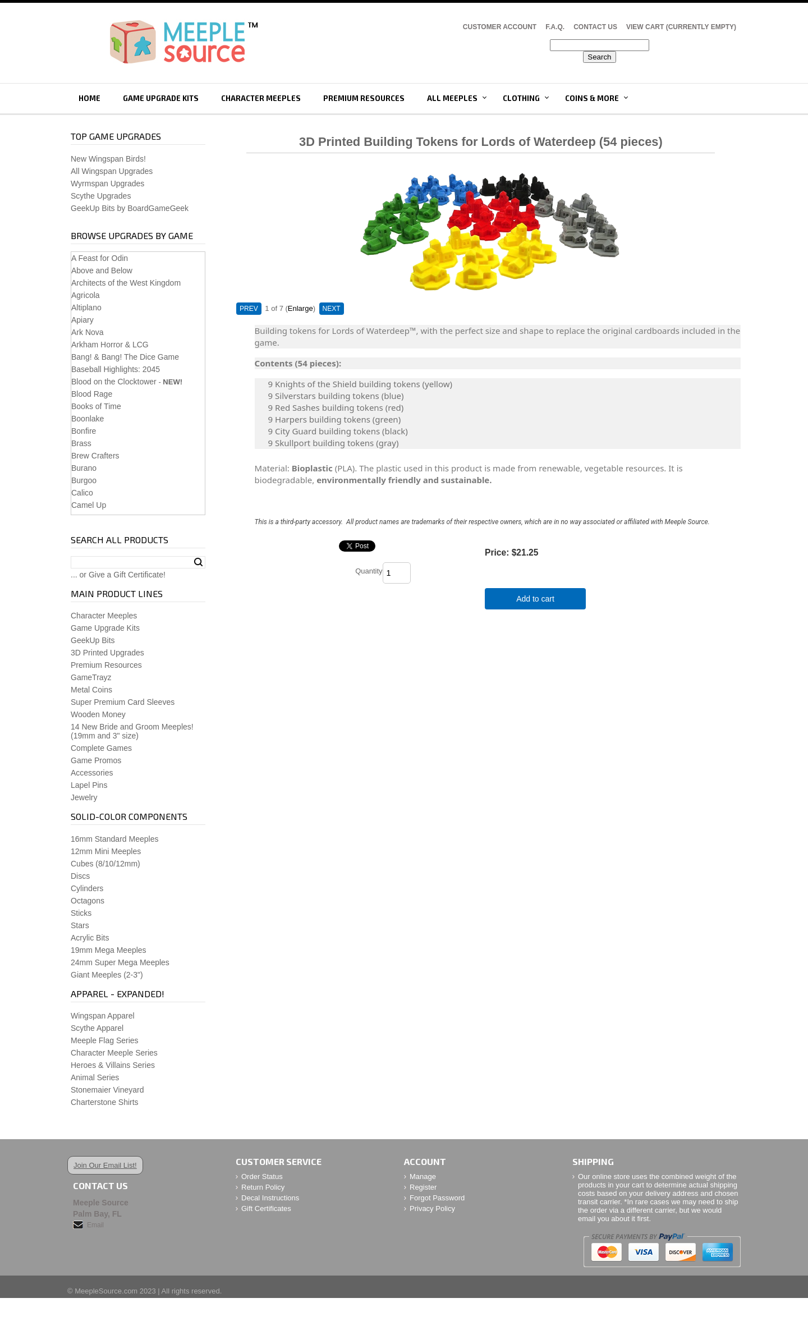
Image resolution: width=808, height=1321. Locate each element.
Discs (80, 876)
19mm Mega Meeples (108, 950)
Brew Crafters (95, 455)
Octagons (87, 900)
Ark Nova (87, 332)
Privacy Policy (432, 1208)
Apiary (82, 319)
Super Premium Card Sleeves (123, 702)
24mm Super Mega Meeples (120, 962)
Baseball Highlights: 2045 (115, 369)
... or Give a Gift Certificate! (118, 574)
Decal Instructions (270, 1198)
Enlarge (300, 308)
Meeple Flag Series (105, 1040)
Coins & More (592, 98)
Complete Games (101, 748)
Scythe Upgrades (101, 195)
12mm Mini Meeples (106, 851)
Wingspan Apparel (103, 1015)
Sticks (81, 913)
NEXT (332, 309)
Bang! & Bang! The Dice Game (125, 356)
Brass (81, 443)
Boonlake (87, 418)
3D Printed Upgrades (107, 652)
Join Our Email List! (105, 1165)
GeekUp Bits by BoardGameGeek (130, 208)
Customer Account (499, 27)
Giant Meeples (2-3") (107, 974)
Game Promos (96, 760)
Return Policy (262, 1187)
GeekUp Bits (93, 640)
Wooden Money (98, 714)
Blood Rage (91, 393)
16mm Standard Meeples (114, 838)
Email (95, 1225)
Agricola (85, 295)
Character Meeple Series (114, 1052)
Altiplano (86, 307)
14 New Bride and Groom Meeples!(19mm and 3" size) (132, 731)
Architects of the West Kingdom (126, 282)
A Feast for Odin (99, 258)
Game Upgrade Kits (161, 98)
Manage (423, 1176)
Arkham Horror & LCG (110, 344)
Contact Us (595, 27)
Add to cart (535, 598)
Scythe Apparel (97, 1028)
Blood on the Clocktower (114, 381)
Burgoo (84, 480)
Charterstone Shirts (105, 1102)
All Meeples (452, 98)
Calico (82, 492)
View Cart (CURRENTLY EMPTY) (681, 27)
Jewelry (84, 797)
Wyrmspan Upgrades (107, 183)
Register (423, 1187)
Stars (80, 925)
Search (198, 562)
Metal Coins (91, 689)
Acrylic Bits (90, 937)
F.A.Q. (554, 27)
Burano (84, 468)
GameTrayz (91, 677)
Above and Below (101, 270)
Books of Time (96, 406)
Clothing (521, 98)
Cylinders (87, 888)
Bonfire (83, 430)
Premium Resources (364, 98)
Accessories (92, 772)
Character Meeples (261, 98)
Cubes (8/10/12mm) (105, 863)
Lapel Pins (89, 785)
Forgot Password (437, 1198)
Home (89, 98)
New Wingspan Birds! (108, 158)
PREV (249, 309)
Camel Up (88, 505)
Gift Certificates (266, 1208)
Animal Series (95, 1077)
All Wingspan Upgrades (112, 171)
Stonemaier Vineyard (107, 1089)
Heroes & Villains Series (113, 1065)
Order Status (262, 1176)
